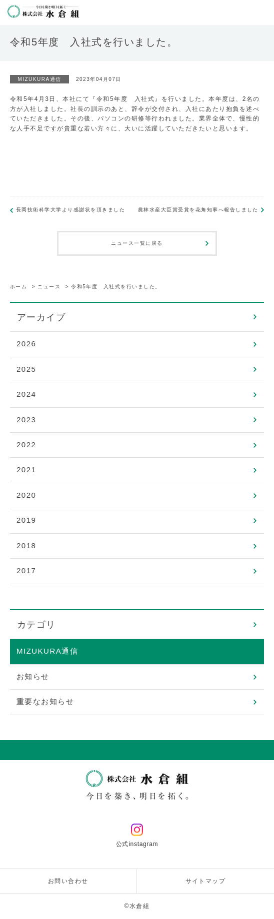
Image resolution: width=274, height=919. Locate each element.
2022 (26, 444)
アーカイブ (41, 317)
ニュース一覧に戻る (137, 243)
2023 (26, 419)
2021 (26, 469)
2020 (26, 495)
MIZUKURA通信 (47, 651)
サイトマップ (206, 881)
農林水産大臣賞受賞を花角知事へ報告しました (198, 209)
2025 (26, 369)
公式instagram (137, 836)
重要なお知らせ (45, 701)
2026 (26, 343)
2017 (26, 570)
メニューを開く (261, 12)
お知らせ (33, 676)
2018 (26, 545)
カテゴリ (36, 625)
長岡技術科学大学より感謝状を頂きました (71, 209)
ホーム (19, 286)
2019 (26, 520)
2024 (26, 394)
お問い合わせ (68, 881)
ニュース (49, 286)
